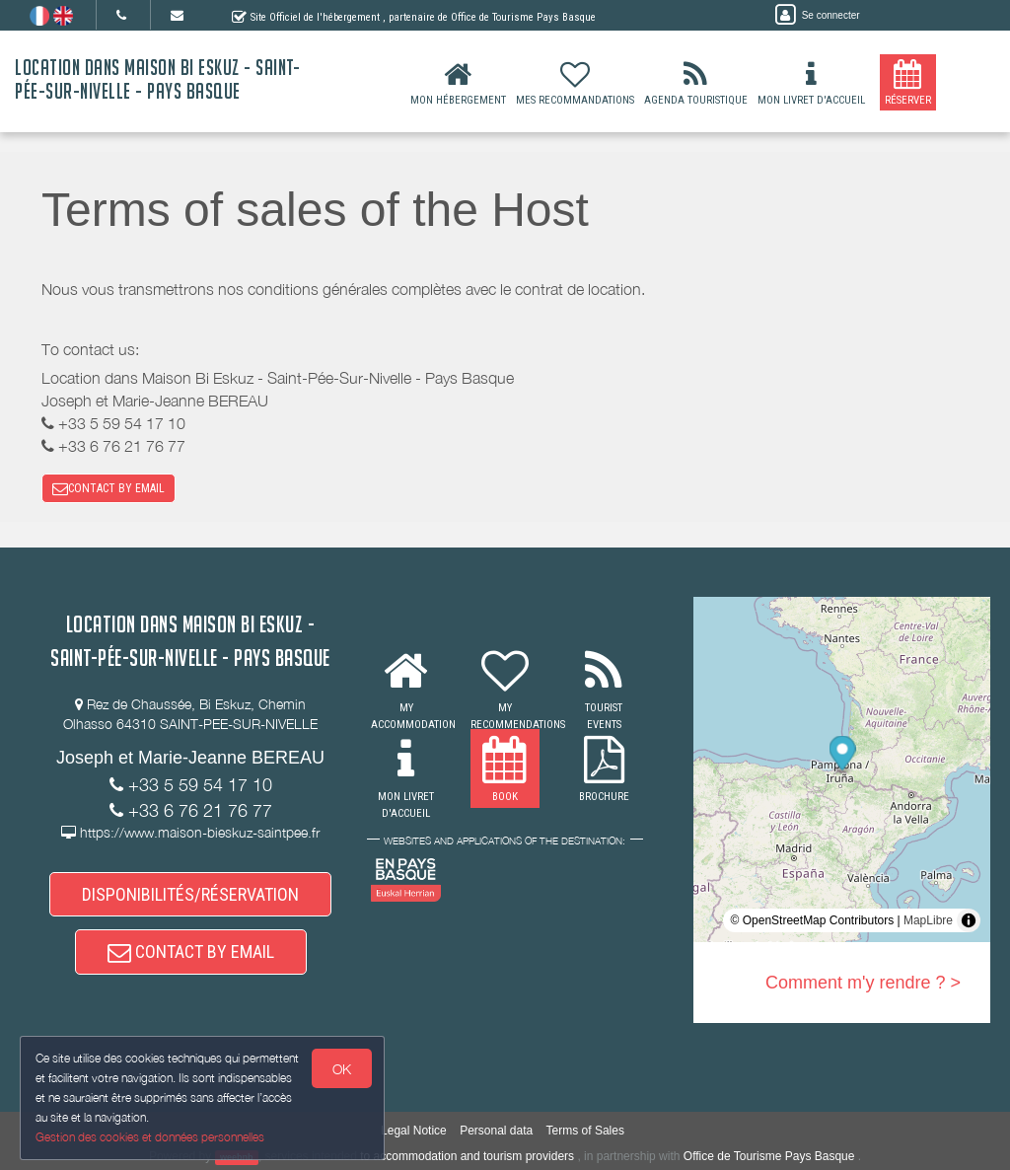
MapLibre (928, 920)
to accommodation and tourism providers (467, 1156)
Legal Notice (414, 1130)
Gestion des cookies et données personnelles (150, 1137)
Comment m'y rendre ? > (863, 982)
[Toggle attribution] (968, 920)
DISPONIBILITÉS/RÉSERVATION (190, 894)
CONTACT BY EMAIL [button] (108, 488)
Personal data (496, 1130)
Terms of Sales (585, 1130)
